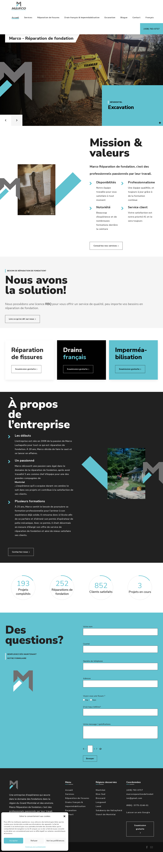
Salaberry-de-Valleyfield (109, 810)
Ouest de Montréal (106, 814)
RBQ (55, 304)
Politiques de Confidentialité (35, 847)
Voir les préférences (55, 840)
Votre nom (120, 630)
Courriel (120, 647)
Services (69, 794)
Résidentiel (116, 102)
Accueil (69, 790)
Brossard (100, 798)
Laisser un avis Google (138, 812)
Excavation (121, 107)
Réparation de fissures (77, 798)
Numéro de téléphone (120, 665)
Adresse (120, 682)
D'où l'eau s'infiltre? (120, 711)
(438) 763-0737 (134, 790)
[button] (64, 816)
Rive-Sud (100, 794)
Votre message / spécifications (120, 731)
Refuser (34, 840)
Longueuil (101, 802)
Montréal (20, 482)
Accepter (13, 840)
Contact (69, 814)
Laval (98, 806)
